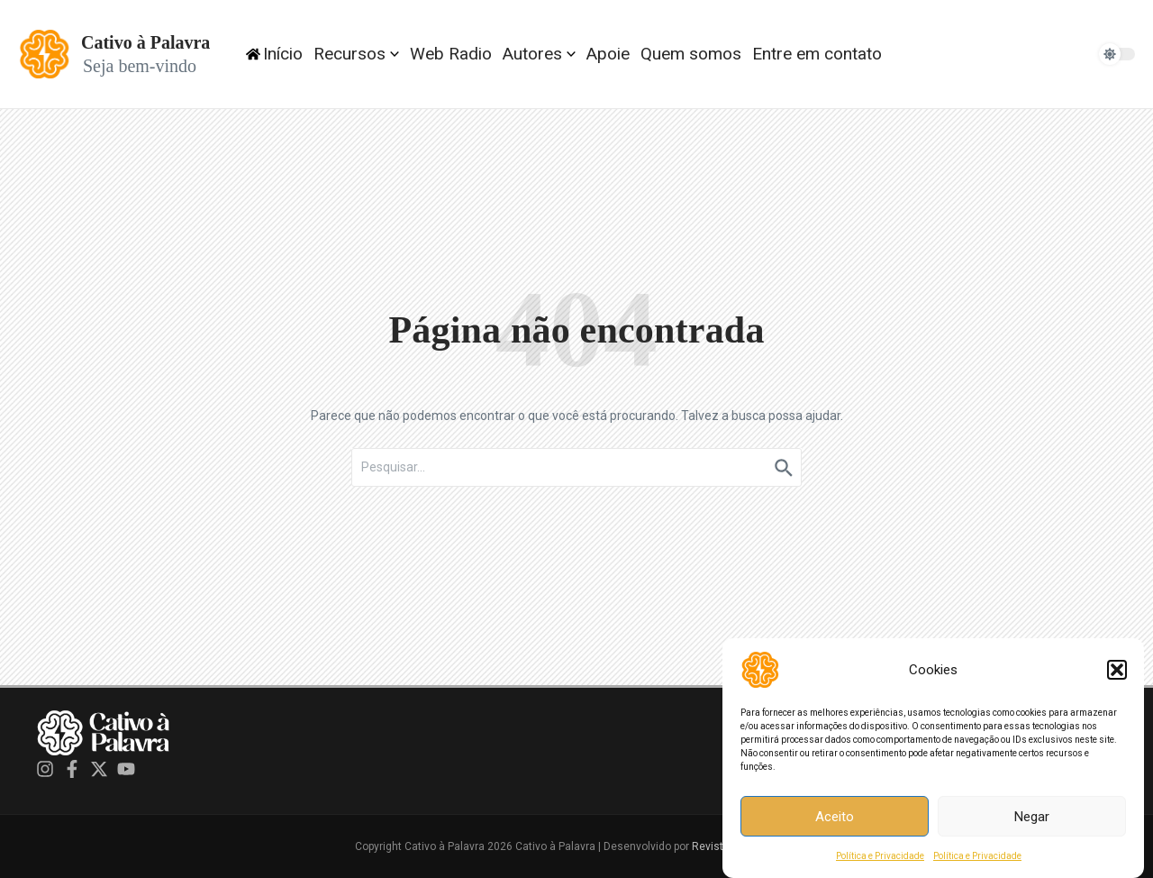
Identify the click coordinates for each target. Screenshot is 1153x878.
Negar (1031, 819)
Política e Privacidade (880, 859)
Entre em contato (817, 53)
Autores (539, 53)
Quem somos (690, 53)
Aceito (834, 819)
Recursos (356, 53)
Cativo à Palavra (145, 42)
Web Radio (451, 53)
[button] (1117, 673)
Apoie (608, 53)
